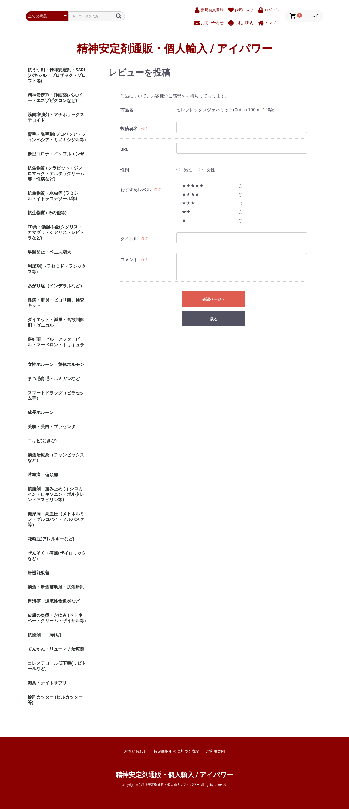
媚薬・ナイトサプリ (47, 682)
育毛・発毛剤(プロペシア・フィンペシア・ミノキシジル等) (57, 137)
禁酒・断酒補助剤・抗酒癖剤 (56, 587)
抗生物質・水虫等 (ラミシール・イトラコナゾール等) (55, 196)
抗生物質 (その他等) (47, 212)
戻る (214, 319)
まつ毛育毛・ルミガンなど (54, 378)
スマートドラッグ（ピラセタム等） (56, 395)
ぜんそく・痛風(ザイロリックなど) (57, 556)
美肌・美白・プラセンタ (52, 426)
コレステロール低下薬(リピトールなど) (57, 666)
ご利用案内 (215, 751)
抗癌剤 (34, 634)
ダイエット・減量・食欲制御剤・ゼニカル (56, 322)
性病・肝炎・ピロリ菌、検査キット (56, 302)
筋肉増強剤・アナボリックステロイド (56, 117)
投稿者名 (129, 128)
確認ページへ (213, 299)
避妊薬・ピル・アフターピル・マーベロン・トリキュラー (56, 345)
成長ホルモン (41, 412)
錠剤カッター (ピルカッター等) (55, 699)
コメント (129, 259)
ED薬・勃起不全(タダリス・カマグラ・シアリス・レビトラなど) (56, 232)
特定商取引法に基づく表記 (176, 751)
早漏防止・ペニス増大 (49, 252)
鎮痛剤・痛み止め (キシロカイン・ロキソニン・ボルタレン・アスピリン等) (56, 494)
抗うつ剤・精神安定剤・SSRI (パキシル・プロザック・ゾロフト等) (57, 75)
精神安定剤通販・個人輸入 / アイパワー (175, 49)
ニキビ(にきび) (42, 440)
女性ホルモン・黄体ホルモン (56, 364)
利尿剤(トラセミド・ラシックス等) (57, 269)
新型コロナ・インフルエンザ (56, 154)
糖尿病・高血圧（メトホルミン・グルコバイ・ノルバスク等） (56, 519)
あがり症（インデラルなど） (56, 285)
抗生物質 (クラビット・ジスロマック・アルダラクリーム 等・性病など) (56, 174)
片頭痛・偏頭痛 (43, 474)
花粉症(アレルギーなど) (51, 539)
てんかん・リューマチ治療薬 (56, 649)
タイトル (129, 239)
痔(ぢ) (55, 634)
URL (124, 149)
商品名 (126, 110)
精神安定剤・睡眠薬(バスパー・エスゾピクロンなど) (55, 97)
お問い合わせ (135, 751)
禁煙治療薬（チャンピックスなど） (56, 457)
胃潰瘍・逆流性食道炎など (54, 601)
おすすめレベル (135, 190)
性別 (124, 170)
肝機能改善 (38, 572)
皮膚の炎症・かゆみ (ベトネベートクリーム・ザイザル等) (57, 618)
